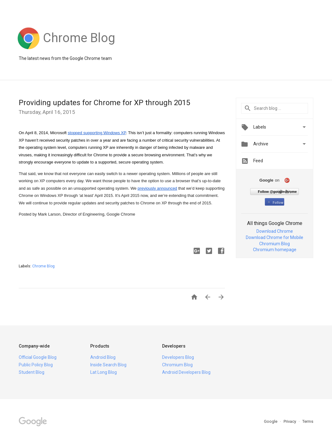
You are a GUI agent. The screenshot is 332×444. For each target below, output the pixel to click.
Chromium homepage (274, 249)
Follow (275, 203)
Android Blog (103, 357)
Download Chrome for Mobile (274, 237)
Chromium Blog (274, 243)
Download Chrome (274, 231)
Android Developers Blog (186, 372)
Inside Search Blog (108, 364)
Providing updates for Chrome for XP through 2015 (104, 102)
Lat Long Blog (103, 372)
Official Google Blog (38, 357)
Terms (307, 421)
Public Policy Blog (36, 364)
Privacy (290, 421)
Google (271, 421)
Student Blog (31, 372)
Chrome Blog (43, 266)
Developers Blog (178, 357)
